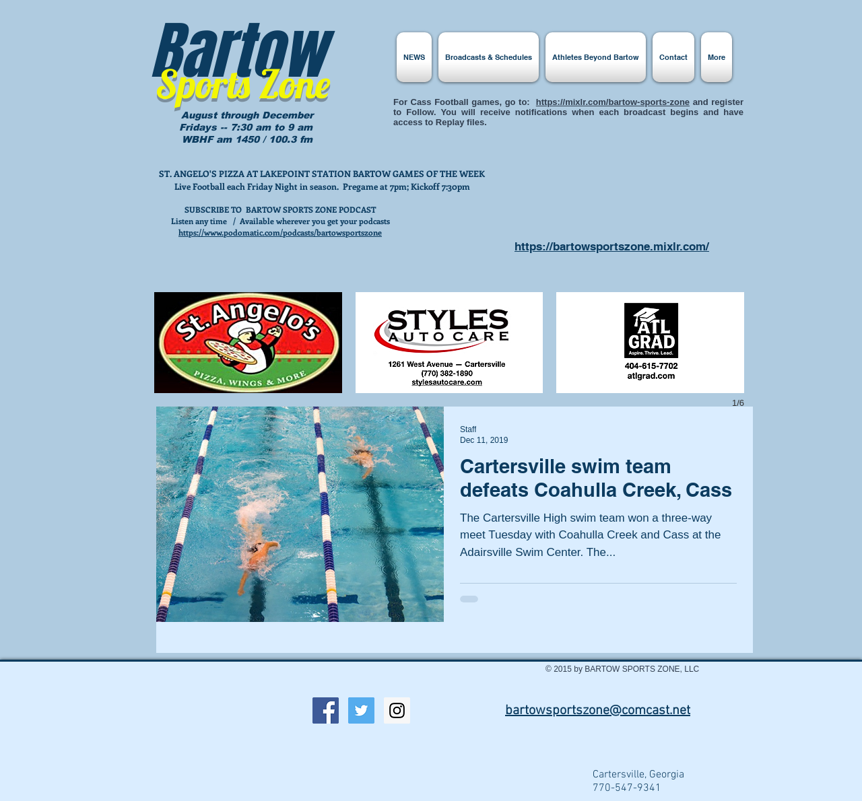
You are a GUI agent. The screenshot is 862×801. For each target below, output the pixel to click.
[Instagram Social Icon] (397, 710)
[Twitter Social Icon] (361, 710)
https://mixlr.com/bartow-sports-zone (613, 102)
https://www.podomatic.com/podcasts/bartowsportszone (280, 232)
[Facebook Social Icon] (325, 710)
